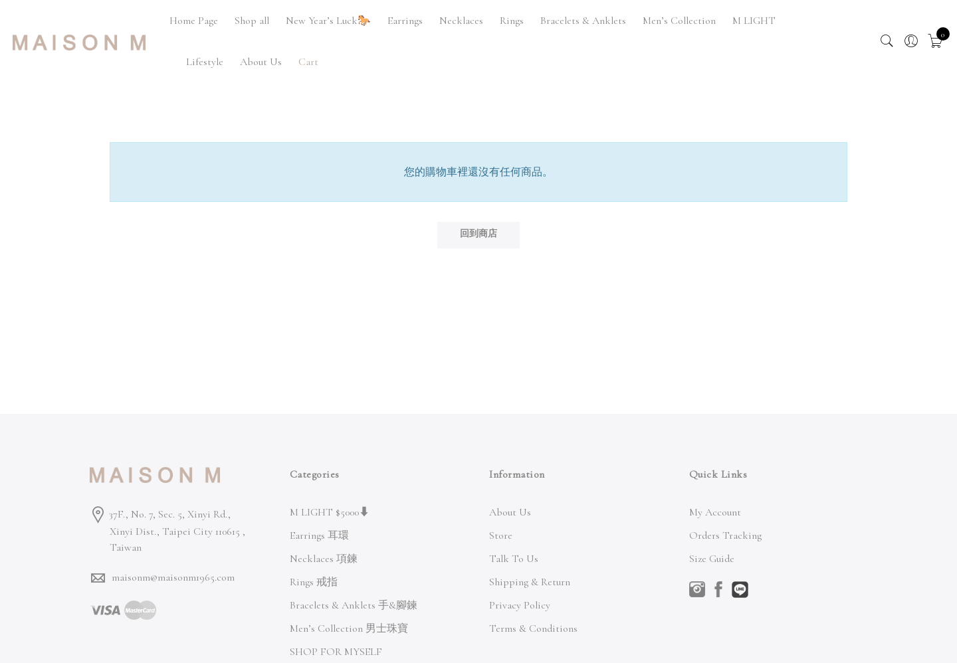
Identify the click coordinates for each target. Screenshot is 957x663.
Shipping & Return (529, 582)
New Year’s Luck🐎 (328, 20)
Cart (308, 61)
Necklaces (461, 20)
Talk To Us (513, 558)
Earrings (405, 20)
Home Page (193, 20)
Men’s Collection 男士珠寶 (349, 628)
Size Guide (711, 558)
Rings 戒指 (314, 582)
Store (500, 535)
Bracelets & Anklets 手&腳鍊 (353, 605)
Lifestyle (204, 61)
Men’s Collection (679, 20)
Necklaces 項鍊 (324, 558)
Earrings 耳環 (319, 535)
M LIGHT (754, 20)
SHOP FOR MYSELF (336, 651)
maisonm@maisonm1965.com (173, 577)
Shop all (252, 20)
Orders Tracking (725, 535)
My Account (715, 512)
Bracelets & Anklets (583, 20)
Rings (512, 20)
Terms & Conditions (533, 628)
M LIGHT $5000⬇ (330, 512)
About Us (261, 61)
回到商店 (478, 233)
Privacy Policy (519, 605)
